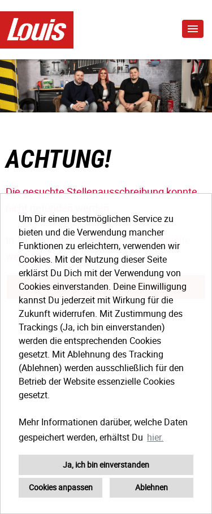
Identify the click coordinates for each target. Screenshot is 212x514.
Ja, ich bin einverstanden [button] (106, 464)
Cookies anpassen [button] (61, 487)
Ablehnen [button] (151, 487)
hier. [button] (155, 437)
